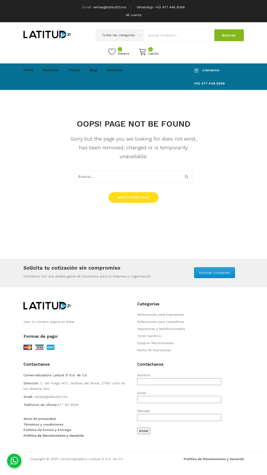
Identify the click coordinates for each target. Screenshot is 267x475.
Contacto (114, 70)
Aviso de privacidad (39, 419)
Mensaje (179, 414)
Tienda (74, 70)
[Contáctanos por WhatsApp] (14, 461)
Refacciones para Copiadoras (160, 322)
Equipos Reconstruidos (155, 343)
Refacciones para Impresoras (160, 314)
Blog (93, 70)
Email (179, 396)
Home (28, 70)
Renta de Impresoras (154, 350)
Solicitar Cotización (214, 273)
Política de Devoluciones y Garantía (53, 435)
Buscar (229, 35)
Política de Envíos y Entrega (47, 430)
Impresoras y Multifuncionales (161, 329)
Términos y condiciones (43, 424)
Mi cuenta (133, 15)
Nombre (179, 378)
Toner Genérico (149, 336)
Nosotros (51, 70)
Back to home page (133, 197)
